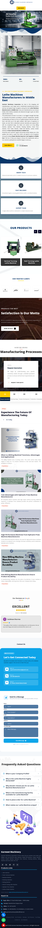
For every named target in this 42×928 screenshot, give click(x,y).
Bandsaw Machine (6, 877)
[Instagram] (17, 864)
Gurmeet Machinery (11, 852)
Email (5, 714)
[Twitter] (10, 864)
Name (5, 703)
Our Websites (24, 920)
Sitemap (25, 917)
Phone (5, 709)
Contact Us (17, 920)
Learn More (8, 145)
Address (6, 720)
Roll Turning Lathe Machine (31, 262)
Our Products (18, 917)
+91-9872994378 (11, 909)
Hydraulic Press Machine (7, 887)
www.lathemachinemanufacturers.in (18, 892)
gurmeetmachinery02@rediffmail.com (15, 912)
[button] (3, 19)
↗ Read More (4, 466)
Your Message (7, 726)
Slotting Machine (5, 882)
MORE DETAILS (10, 329)
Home (3, 917)
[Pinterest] (13, 864)
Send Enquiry (21, 8)
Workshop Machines (6, 879)
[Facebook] (2, 864)
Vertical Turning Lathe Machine (10, 262)
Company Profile (10, 917)
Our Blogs (37, 917)
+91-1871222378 (11, 906)
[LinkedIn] (6, 864)
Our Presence (31, 917)
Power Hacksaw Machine (7, 875)
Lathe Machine (5, 872)
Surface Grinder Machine (7, 889)
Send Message (21, 740)
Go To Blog (7, 419)
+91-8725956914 (20, 909)
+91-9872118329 (29, 909)
